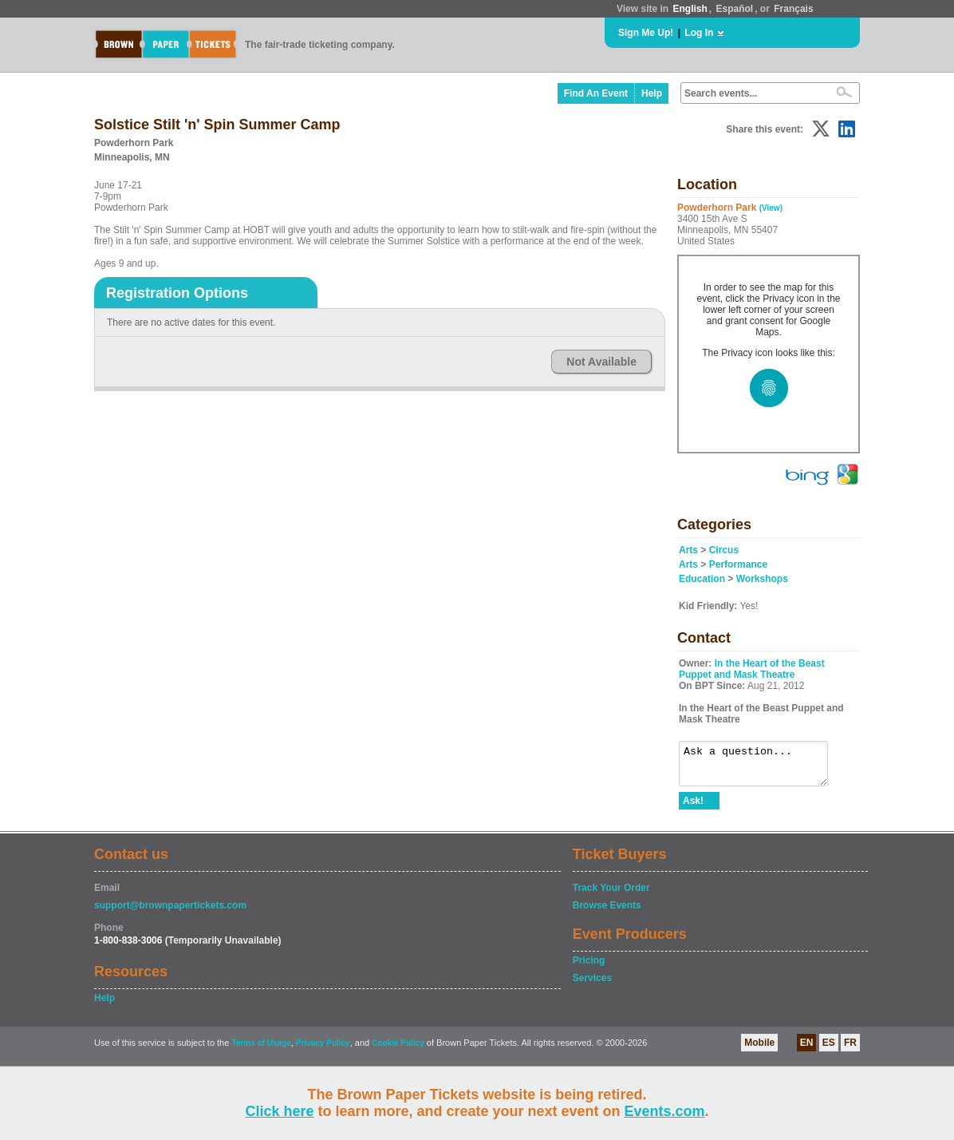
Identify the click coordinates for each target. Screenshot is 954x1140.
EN (807, 1049)
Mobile (759, 1049)
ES (828, 1049)
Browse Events (607, 912)
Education (702, 578)
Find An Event (596, 93)
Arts (688, 550)
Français (793, 8)
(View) (771, 208)
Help (651, 93)
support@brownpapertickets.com (170, 912)
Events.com (665, 1111)
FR (850, 1049)
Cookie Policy (398, 1050)
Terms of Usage (260, 1050)
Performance (738, 564)
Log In (698, 32)
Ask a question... (761, 767)
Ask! (693, 807)
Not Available (601, 361)
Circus (724, 550)
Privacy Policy (323, 1050)
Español (735, 8)
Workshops (762, 578)
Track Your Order (611, 895)
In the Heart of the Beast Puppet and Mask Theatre (752, 669)
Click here (279, 1111)
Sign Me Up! (645, 32)
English (689, 8)
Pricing (589, 967)
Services (592, 985)
